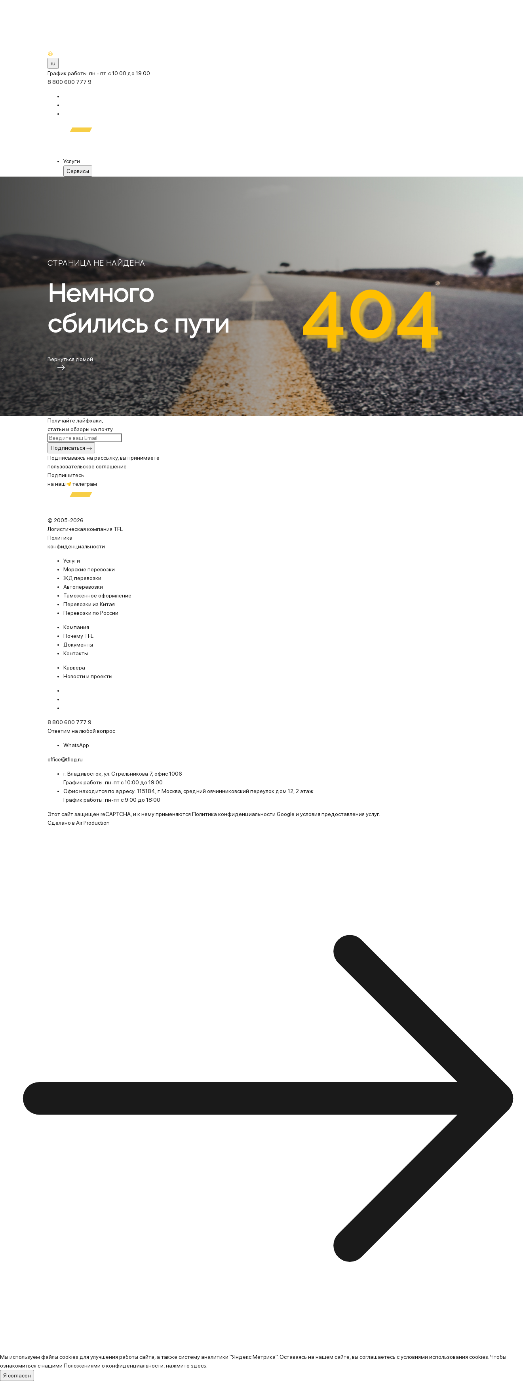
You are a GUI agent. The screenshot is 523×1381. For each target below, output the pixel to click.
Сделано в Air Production (79, 823)
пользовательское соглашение (87, 466)
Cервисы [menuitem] (78, 171)
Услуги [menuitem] (71, 161)
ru (53, 63)
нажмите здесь (186, 1365)
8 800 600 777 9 (69, 82)
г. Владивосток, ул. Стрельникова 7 (107, 773)
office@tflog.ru (65, 759)
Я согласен (17, 1375)
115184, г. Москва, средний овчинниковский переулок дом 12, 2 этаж (225, 791)
